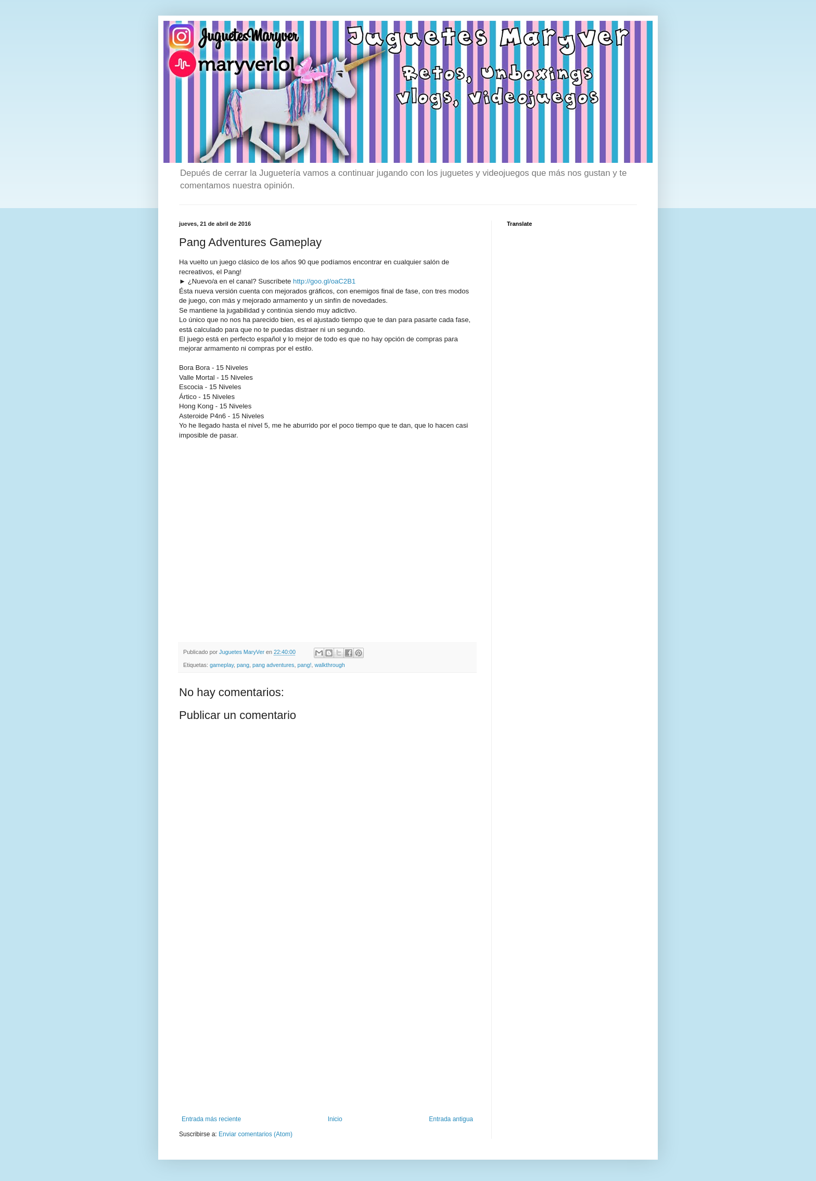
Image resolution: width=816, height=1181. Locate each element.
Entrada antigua (451, 1119)
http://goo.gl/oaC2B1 (324, 281)
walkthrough (330, 665)
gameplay (222, 665)
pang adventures (273, 665)
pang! (305, 665)
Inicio (335, 1119)
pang (243, 665)
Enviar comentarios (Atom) (255, 1134)
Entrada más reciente (211, 1119)
